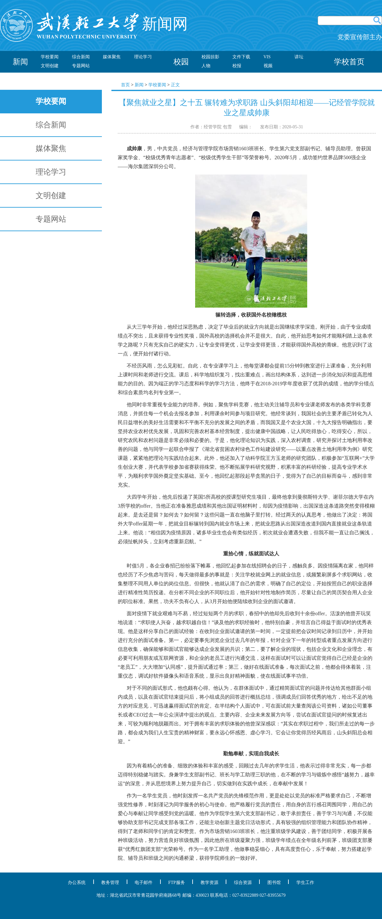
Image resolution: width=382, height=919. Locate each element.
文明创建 (50, 65)
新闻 (139, 84)
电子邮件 (143, 882)
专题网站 (81, 65)
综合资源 (243, 882)
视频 (268, 65)
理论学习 (143, 56)
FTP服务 (176, 882)
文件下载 (241, 56)
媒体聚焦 (112, 56)
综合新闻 (81, 56)
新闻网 (94, 23)
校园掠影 (210, 56)
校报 (236, 65)
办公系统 (77, 882)
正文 (175, 84)
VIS (267, 56)
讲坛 (298, 56)
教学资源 (209, 882)
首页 (125, 84)
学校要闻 (50, 56)
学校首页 (349, 62)
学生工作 (305, 882)
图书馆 (274, 882)
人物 (206, 65)
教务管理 (110, 882)
